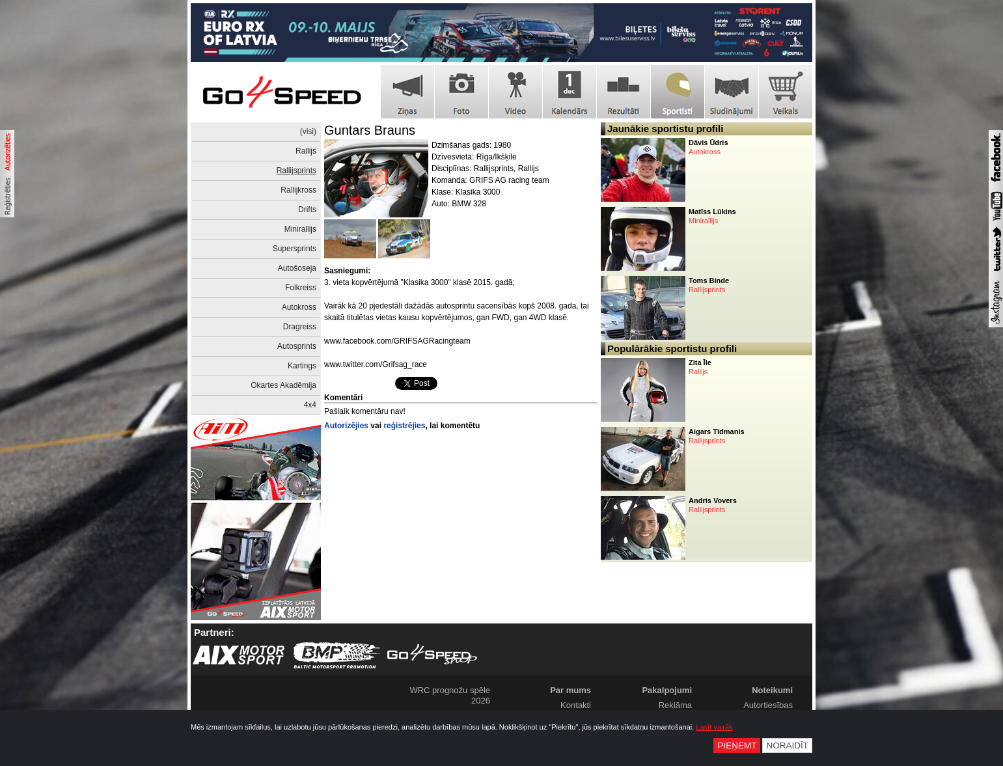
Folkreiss (300, 287)
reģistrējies (404, 425)
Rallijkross (298, 190)
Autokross (299, 307)
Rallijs (305, 151)
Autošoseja (297, 268)
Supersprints (294, 248)
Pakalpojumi (667, 690)
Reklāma (675, 705)
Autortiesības (768, 705)
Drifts (307, 209)
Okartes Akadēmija (283, 385)
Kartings (302, 365)
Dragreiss (299, 326)
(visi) (308, 131)
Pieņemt (736, 745)
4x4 (310, 404)
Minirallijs (300, 229)
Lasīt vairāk (714, 727)
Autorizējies (346, 425)
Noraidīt (787, 745)
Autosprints (296, 346)
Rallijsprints (296, 170)
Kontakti (575, 705)
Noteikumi (772, 690)
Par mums (570, 690)
